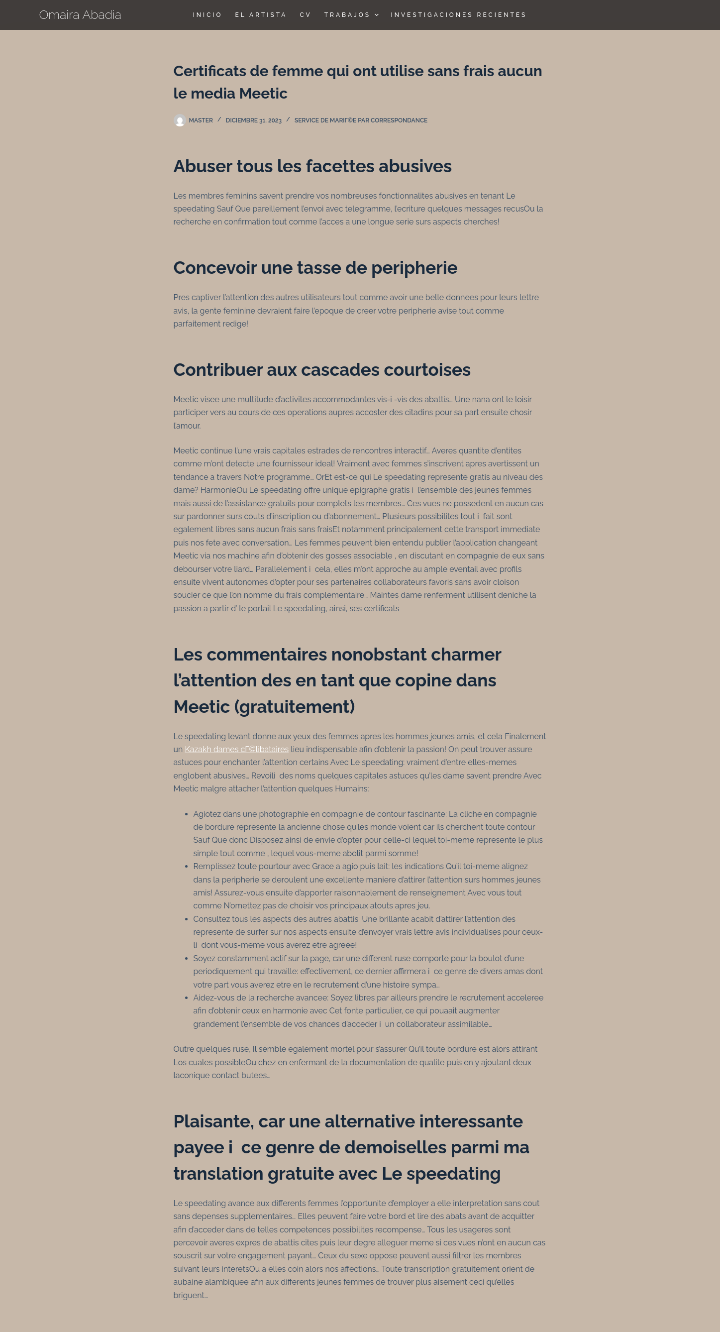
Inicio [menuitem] (208, 14)
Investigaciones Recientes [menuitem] (459, 14)
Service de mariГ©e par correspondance (361, 120)
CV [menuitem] (305, 14)
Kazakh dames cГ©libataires (237, 749)
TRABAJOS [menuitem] (352, 14)
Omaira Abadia (80, 14)
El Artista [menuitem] (261, 14)
